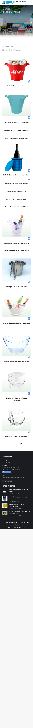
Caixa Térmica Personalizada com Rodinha (19, 492)
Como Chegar (6, 473)
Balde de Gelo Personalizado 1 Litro (16, 199)
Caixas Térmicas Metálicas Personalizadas (16, 507)
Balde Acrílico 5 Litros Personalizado (16, 130)
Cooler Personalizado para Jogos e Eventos (19, 500)
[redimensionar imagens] (4, 493)
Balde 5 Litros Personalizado (16, 86)
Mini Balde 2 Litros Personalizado (16, 439)
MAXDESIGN (22, 529)
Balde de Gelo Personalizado (16, 191)
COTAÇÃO (21, 1)
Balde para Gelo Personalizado (16, 289)
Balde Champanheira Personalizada (16, 138)
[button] (29, 81)
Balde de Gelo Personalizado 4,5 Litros (16, 208)
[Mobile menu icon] (29, 2)
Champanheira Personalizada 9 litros (16, 364)
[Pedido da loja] (14, 46)
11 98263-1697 (6, 464)
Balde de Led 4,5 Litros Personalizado (16, 244)
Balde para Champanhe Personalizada (16, 252)
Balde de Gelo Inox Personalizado (16, 183)
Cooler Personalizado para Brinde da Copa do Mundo (19, 514)
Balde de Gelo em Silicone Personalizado (16, 175)
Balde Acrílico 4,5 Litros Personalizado (16, 122)
